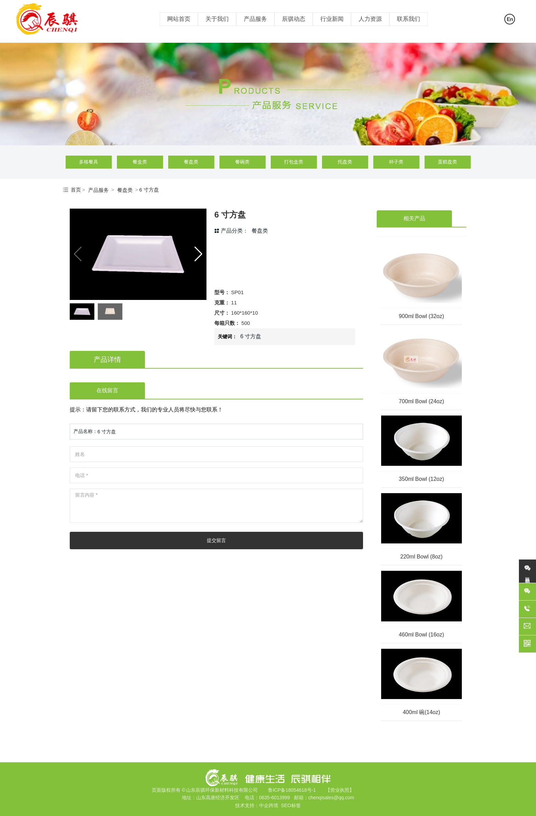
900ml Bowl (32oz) (421, 316)
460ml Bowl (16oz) (421, 634)
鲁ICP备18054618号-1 (292, 790)
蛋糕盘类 (447, 161)
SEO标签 (291, 805)
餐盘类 (191, 161)
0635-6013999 (274, 797)
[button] (198, 254)
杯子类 (396, 161)
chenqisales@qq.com (331, 797)
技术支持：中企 (252, 805)
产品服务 (98, 190)
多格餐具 (88, 161)
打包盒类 (293, 161)
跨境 (273, 805)
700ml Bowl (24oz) (421, 401)
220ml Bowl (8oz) (421, 557)
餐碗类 (242, 161)
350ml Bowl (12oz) (421, 479)
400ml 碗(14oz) (421, 712)
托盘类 (345, 161)
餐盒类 (140, 161)
